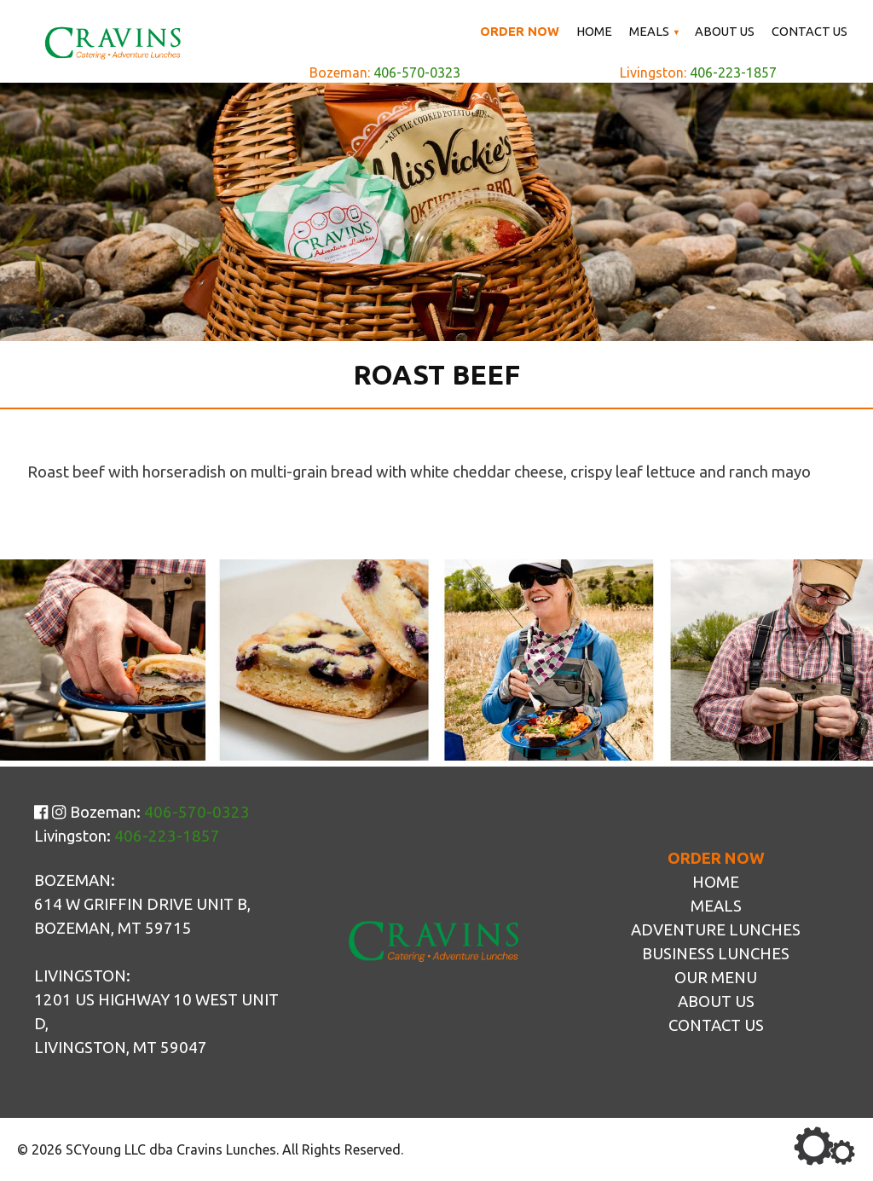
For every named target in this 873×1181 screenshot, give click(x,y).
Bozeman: (384, 72)
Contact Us (809, 31)
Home (594, 31)
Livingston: (698, 72)
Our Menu (715, 978)
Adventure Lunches (716, 930)
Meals (649, 31)
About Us (724, 31)
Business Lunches (715, 954)
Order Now (519, 31)
